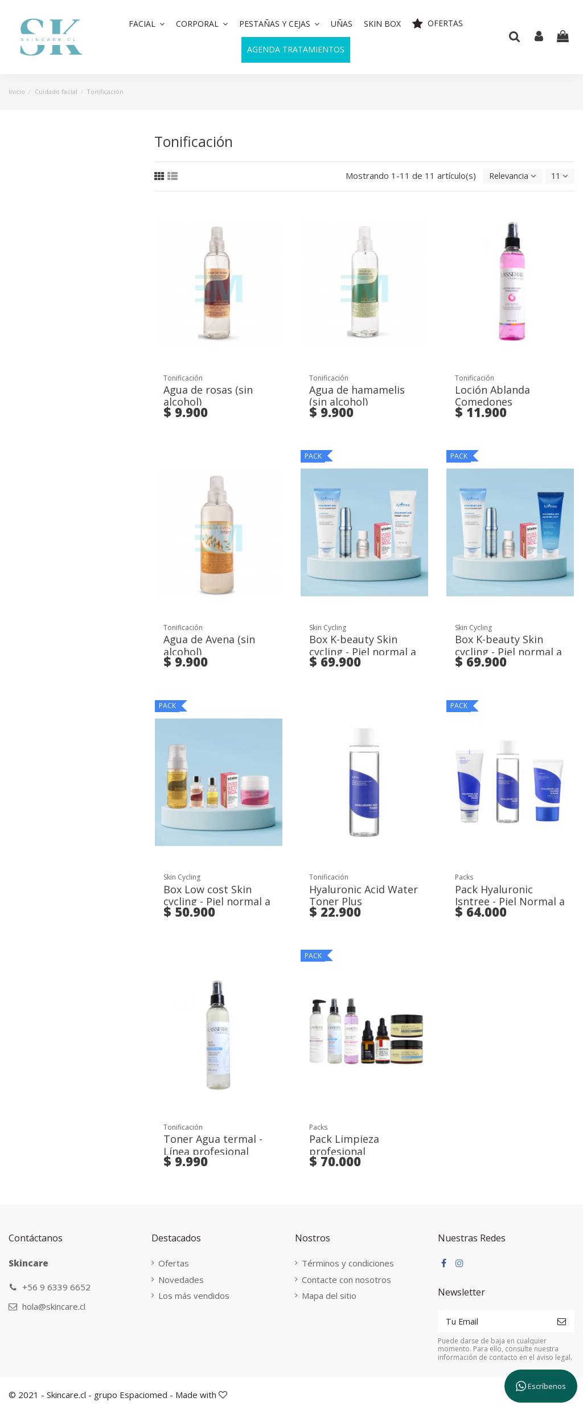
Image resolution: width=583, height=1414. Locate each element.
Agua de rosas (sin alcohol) (208, 396)
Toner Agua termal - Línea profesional (212, 1146)
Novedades (179, 1280)
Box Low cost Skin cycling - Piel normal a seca (216, 902)
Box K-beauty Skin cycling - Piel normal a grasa (508, 652)
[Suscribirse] (561, 1322)
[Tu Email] (491, 1322)
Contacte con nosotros (343, 1280)
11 (558, 176)
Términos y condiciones (344, 1263)
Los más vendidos (192, 1296)
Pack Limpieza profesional (344, 1146)
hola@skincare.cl (53, 1307)
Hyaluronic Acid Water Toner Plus (363, 896)
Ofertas (172, 1263)
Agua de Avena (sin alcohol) (209, 646)
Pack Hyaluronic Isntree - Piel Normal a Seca (510, 902)
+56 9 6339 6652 (56, 1287)
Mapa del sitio (325, 1296)
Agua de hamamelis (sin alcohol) (357, 396)
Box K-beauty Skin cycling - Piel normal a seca (362, 652)
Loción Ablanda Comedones (492, 396)
